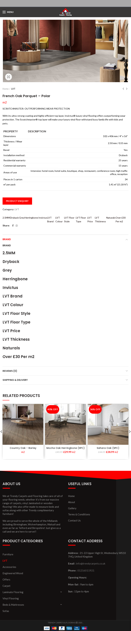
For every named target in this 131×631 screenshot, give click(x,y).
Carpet (6, 585)
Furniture (8, 554)
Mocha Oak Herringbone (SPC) (65, 448)
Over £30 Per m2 (120, 219)
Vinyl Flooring (11, 598)
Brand (7, 239)
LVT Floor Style (69, 219)
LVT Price (90, 219)
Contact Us (74, 520)
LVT (13, 88)
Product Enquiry (17, 201)
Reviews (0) (10, 371)
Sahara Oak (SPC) (108, 448)
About (71, 502)
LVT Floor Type (81, 219)
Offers (6, 579)
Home (6, 88)
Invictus (42, 217)
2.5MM (6, 217)
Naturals (110, 217)
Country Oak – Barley (23, 448)
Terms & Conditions (79, 514)
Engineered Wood (13, 573)
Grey (21, 217)
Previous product (123, 89)
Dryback (14, 217)
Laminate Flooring (13, 592)
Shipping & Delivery (15, 380)
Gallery (72, 508)
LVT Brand (50, 219)
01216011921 (85, 570)
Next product (127, 89)
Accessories (9, 566)
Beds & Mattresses (13, 604)
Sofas (6, 610)
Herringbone (31, 217)
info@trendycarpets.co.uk (90, 563)
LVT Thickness (100, 219)
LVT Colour (59, 219)
